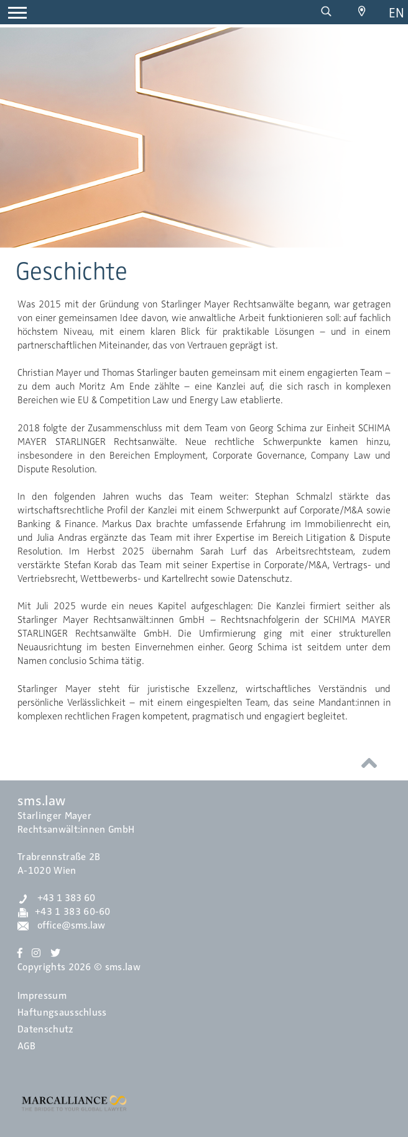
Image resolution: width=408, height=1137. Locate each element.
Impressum (42, 996)
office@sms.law (61, 925)
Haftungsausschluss (62, 1012)
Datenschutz (45, 1029)
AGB (26, 1046)
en (396, 12)
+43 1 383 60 (56, 898)
